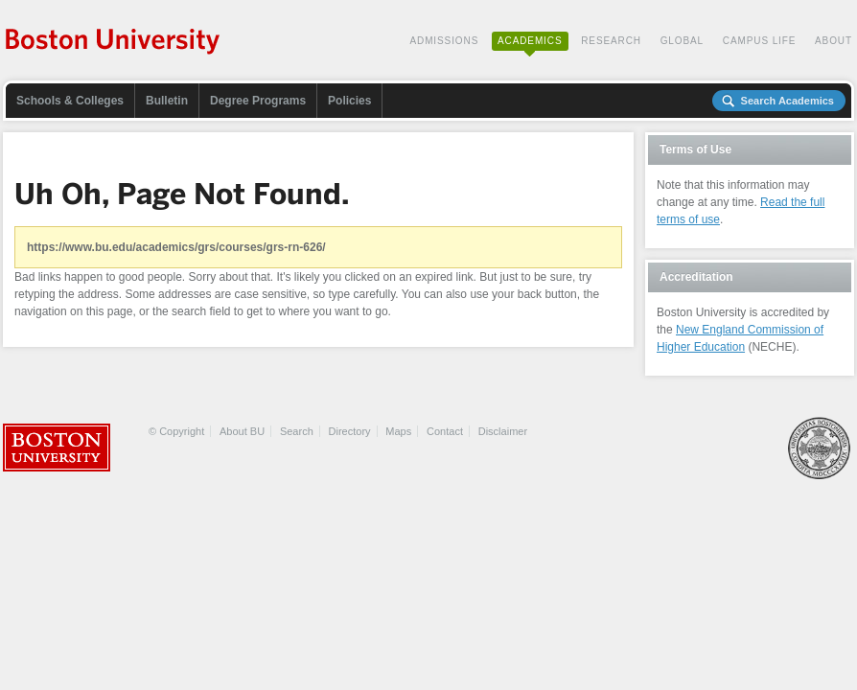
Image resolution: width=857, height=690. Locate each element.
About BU (242, 431)
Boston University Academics (113, 43)
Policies (349, 100)
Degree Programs (258, 100)
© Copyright (176, 431)
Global (682, 40)
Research (611, 40)
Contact (445, 431)
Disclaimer (502, 431)
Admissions (443, 40)
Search (296, 431)
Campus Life (760, 40)
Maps (398, 431)
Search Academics (787, 100)
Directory (350, 431)
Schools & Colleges (70, 100)
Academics (530, 40)
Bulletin (167, 100)
